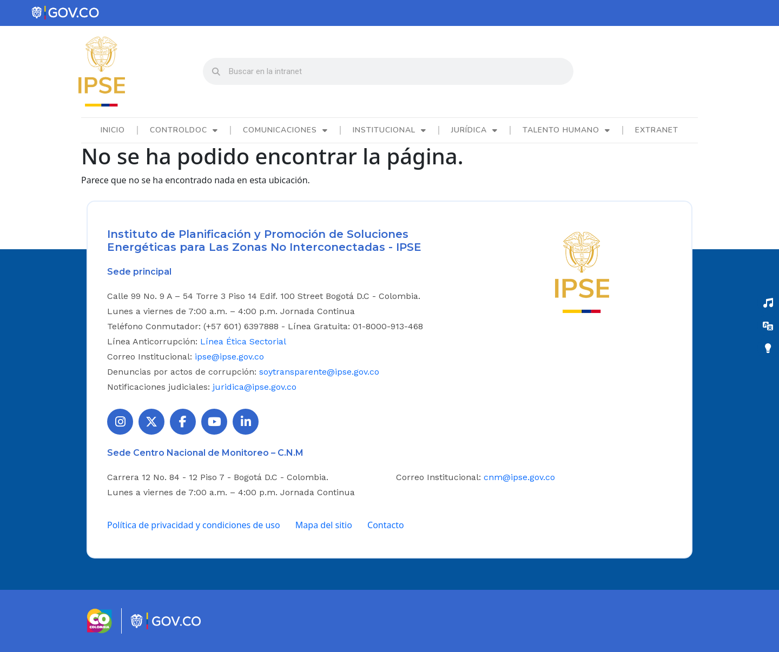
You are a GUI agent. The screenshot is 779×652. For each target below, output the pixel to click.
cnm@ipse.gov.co (519, 477)
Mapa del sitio (323, 525)
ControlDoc (184, 130)
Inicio (113, 130)
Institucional (389, 130)
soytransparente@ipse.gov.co (319, 372)
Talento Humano (566, 130)
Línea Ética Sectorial (243, 341)
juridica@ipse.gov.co (254, 387)
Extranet (656, 130)
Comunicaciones (285, 130)
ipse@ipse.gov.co (229, 356)
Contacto (385, 525)
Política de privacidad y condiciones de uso (193, 525)
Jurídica (474, 130)
